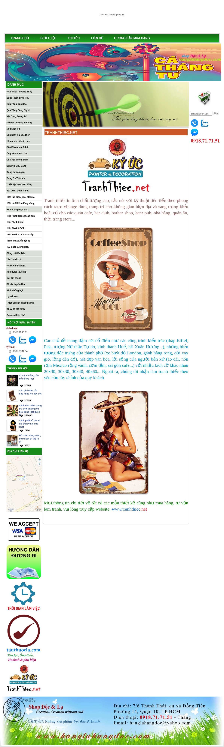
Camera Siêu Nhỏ (16, 315)
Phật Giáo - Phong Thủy (19, 91)
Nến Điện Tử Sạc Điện (18, 135)
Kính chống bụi (15, 290)
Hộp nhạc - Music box (18, 141)
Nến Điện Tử (13, 129)
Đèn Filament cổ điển (18, 147)
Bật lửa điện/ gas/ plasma (21, 197)
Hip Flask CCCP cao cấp (21, 234)
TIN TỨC (74, 38)
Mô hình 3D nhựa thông (19, 122)
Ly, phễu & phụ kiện (18, 247)
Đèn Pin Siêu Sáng (16, 166)
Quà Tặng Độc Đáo (17, 104)
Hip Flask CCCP (16, 228)
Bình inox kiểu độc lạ (19, 240)
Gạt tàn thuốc (14, 278)
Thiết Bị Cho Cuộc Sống (19, 184)
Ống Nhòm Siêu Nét (17, 153)
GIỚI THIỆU (48, 38)
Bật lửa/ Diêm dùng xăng (21, 203)
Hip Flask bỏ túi (16, 222)
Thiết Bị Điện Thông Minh (20, 303)
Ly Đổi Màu (12, 296)
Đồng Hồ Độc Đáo (16, 253)
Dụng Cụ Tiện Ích (16, 178)
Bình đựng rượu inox (18, 209)
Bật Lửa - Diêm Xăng (18, 190)
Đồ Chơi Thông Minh (18, 159)
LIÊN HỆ (97, 38)
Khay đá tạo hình (16, 309)
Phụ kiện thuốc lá (16, 265)
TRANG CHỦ (20, 38)
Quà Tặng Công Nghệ (18, 110)
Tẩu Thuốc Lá (14, 259)
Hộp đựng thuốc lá (16, 272)
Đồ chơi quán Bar (16, 284)
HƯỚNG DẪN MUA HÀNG (132, 38)
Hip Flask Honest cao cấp (21, 216)
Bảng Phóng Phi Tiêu (18, 98)
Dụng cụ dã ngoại (16, 172)
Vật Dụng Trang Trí (17, 116)
